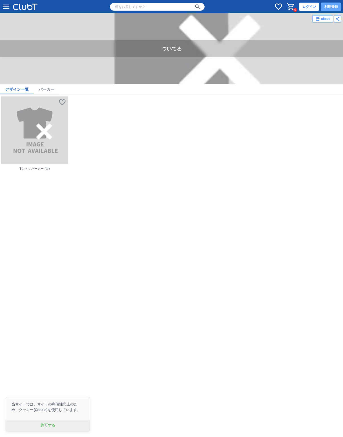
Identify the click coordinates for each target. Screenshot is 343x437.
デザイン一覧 (17, 89)
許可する (48, 425)
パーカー (46, 89)
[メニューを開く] (6, 7)
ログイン (309, 7)
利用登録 (331, 7)
